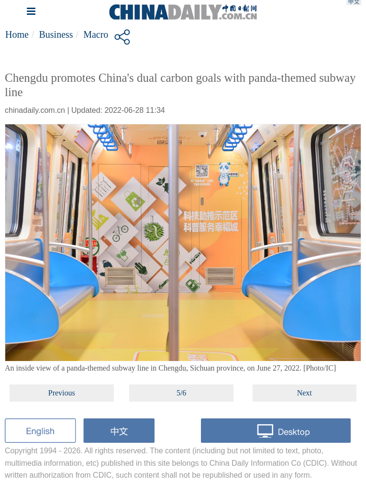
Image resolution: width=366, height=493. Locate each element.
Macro (95, 34)
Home (17, 34)
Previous (61, 393)
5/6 (181, 393)
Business (56, 34)
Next (304, 393)
